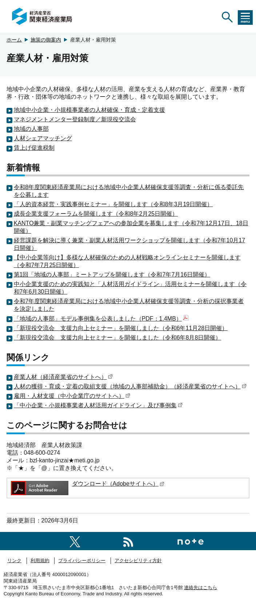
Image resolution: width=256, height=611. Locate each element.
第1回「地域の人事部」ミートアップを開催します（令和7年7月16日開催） (112, 274)
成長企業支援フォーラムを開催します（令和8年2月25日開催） (96, 214)
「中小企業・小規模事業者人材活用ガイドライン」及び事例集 (98, 405)
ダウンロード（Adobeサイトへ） (118, 484)
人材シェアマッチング (43, 138)
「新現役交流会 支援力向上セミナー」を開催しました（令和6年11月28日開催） (121, 328)
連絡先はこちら (200, 587)
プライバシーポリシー (81, 560)
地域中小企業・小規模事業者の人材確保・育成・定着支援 (89, 110)
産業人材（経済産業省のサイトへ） (63, 377)
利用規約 (40, 560)
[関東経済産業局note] (190, 541)
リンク (14, 560)
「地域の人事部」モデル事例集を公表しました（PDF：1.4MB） (101, 319)
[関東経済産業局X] (74, 541)
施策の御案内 (46, 40)
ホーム (14, 40)
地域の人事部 (31, 129)
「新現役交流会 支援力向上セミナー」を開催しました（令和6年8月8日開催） (117, 337)
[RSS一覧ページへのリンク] (128, 541)
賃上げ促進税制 (34, 148)
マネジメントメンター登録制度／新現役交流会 (75, 119)
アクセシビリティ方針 (138, 560)
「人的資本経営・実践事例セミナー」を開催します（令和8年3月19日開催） (113, 204)
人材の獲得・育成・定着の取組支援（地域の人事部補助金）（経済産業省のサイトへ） (130, 386)
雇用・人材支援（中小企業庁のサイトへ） (72, 396)
